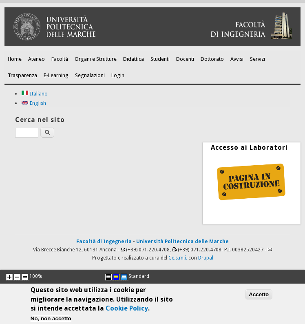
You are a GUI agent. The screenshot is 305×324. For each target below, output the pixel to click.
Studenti (160, 59)
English (33, 103)
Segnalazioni (90, 75)
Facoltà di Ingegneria (104, 241)
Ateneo (36, 59)
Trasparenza (22, 75)
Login (117, 75)
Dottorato (212, 59)
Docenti (185, 59)
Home (15, 59)
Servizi (257, 59)
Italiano (34, 94)
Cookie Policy (127, 311)
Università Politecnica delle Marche (182, 241)
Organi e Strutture (96, 59)
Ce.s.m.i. (177, 258)
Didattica (133, 59)
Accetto (259, 296)
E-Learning (56, 75)
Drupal (205, 258)
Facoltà (59, 59)
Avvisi (236, 59)
